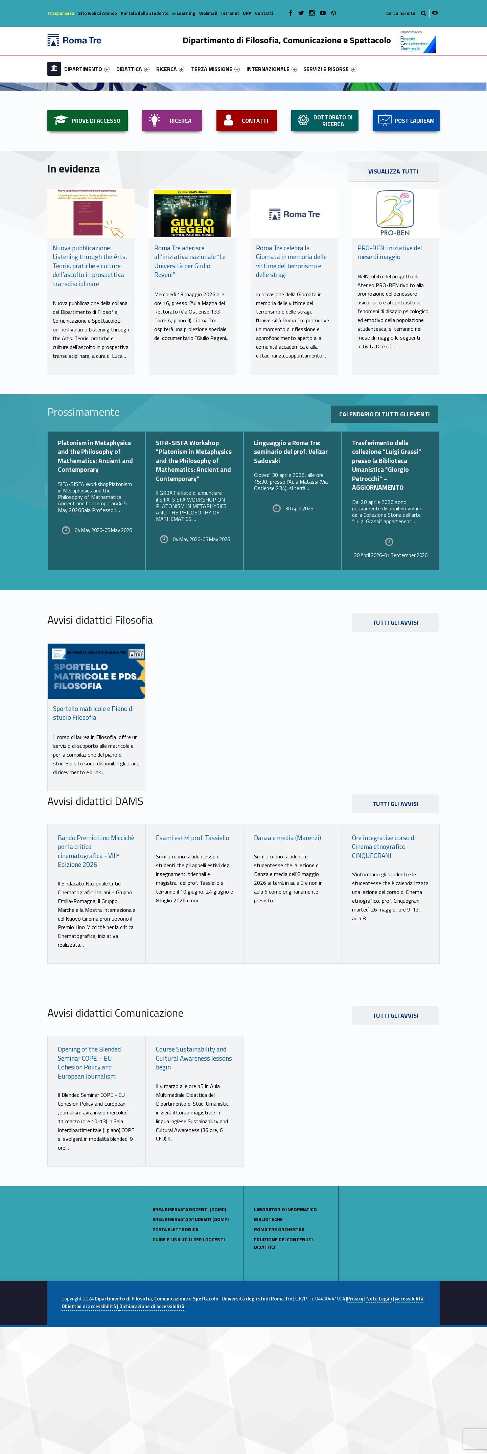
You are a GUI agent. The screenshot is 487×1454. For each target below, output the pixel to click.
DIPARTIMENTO (87, 69)
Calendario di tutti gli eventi (384, 541)
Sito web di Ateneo (97, 13)
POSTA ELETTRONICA (175, 1356)
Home (54, 69)
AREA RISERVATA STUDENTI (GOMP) (191, 1346)
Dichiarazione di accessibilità (151, 1433)
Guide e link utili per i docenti (189, 1366)
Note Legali (379, 1425)
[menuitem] (54, 69)
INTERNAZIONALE (272, 69)
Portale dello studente (144, 13)
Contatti (264, 13)
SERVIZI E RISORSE (329, 69)
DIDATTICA (132, 69)
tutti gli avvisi (395, 1142)
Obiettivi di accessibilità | (90, 1433)
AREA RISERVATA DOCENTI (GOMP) (189, 1336)
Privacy (355, 1425)
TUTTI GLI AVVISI (395, 749)
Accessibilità (409, 1425)
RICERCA (170, 69)
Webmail (208, 13)
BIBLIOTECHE (268, 1346)
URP (247, 13)
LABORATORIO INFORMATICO (285, 1336)
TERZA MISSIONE (215, 69)
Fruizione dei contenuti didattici (283, 1370)
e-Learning (183, 13)
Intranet (230, 13)
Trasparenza (60, 13)
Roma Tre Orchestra (279, 1356)
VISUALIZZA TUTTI (393, 298)
